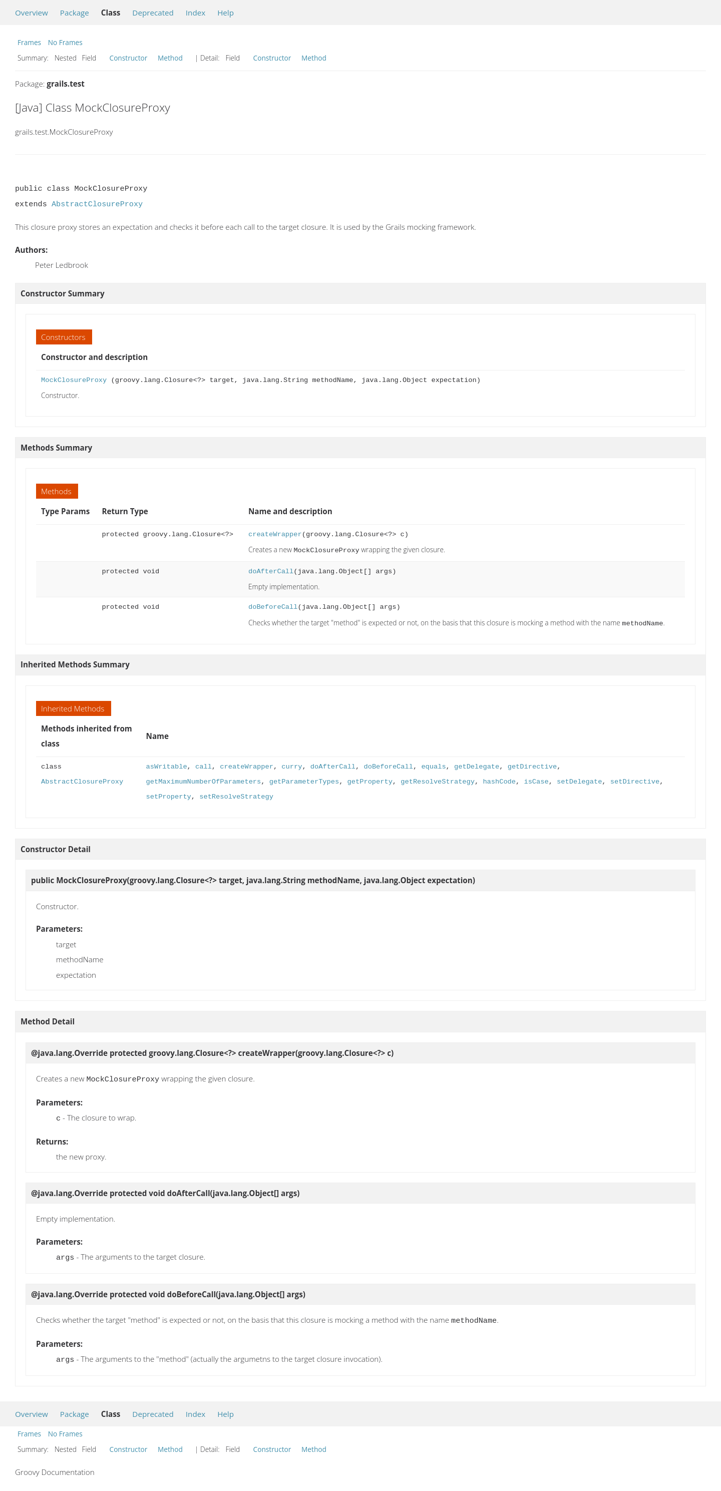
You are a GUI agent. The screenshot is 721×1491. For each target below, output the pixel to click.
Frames (29, 42)
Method (170, 58)
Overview (31, 13)
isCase (536, 780)
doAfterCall (270, 570)
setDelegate (579, 780)
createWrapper (275, 534)
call (203, 765)
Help (225, 13)
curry (291, 765)
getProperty (370, 780)
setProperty (168, 795)
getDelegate (476, 765)
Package (74, 13)
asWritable (166, 765)
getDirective (531, 765)
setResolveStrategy (236, 795)
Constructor (129, 58)
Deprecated (153, 13)
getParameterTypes (304, 780)
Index (195, 13)
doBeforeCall (272, 606)
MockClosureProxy (74, 380)
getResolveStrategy (438, 780)
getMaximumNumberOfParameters (203, 780)
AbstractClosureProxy (97, 204)
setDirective (634, 780)
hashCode (499, 780)
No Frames (65, 42)
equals (433, 765)
